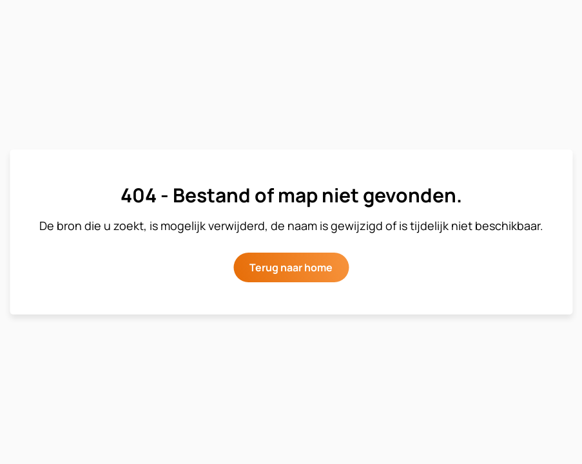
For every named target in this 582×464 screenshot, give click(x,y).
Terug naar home (291, 267)
